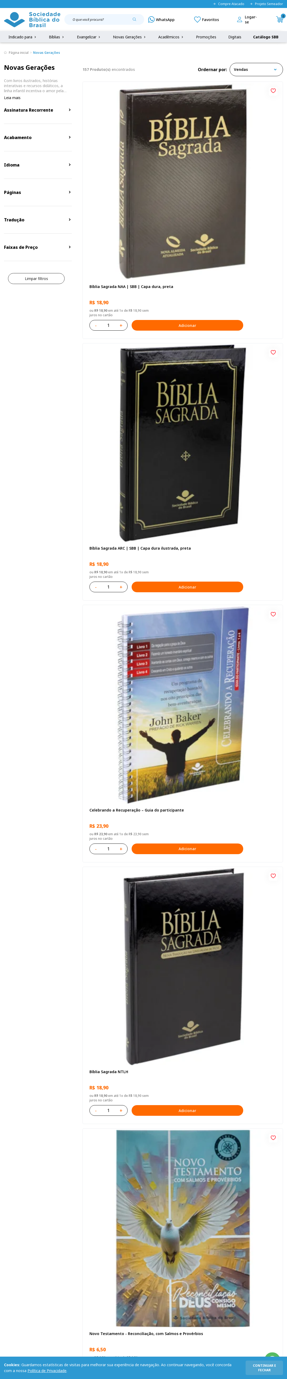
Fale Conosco (146, 1253)
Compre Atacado (228, 4)
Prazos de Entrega (53, 1283)
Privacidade (47, 1253)
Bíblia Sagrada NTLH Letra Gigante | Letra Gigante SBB (249, 781)
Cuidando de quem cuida (247, 527)
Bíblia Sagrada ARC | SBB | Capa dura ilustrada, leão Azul (181, 906)
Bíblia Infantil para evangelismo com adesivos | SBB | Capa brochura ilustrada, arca (181, 530)
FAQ (7, 1263)
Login (101, 1253)
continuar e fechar (264, 1367)
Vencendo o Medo (173, 652)
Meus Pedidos (108, 1263)
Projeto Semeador (266, 4)
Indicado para (23, 36)
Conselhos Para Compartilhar (102, 1031)
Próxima (218, 1104)
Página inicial (19, 52)
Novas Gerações (130, 36)
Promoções (206, 36)
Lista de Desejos (110, 1273)
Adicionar (139, 190)
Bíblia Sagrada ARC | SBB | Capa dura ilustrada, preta (181, 154)
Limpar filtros (36, 278)
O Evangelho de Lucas (244, 402)
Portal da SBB (16, 1273)
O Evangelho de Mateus (110, 778)
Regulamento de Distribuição (62, 1263)
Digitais (234, 36)
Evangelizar (89, 36)
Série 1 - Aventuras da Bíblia (245, 655)
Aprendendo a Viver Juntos (113, 527)
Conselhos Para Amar (176, 1028)
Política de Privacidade (46, 1370)
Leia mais (12, 97)
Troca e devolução (53, 1273)
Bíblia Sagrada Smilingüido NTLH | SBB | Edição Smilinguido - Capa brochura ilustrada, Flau (249, 906)
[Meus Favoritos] (206, 19)
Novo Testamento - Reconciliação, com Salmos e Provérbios (181, 279)
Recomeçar (234, 276)
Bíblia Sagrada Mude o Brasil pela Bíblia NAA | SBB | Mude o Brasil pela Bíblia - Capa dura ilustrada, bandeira (250, 1031)
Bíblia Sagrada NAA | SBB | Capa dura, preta (113, 154)
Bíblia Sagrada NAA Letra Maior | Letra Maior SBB (180, 781)
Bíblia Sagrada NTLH (107, 276)
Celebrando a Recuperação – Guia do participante (249, 154)
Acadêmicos (171, 36)
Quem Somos (16, 1253)
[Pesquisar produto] (136, 21)
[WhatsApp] (161, 19)
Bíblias (57, 36)
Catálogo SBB (265, 36)
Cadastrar (258, 1209)
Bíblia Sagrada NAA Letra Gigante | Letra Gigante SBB (180, 405)
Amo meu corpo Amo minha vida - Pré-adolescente (114, 405)
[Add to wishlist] (137, 90)
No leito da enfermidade (111, 652)
